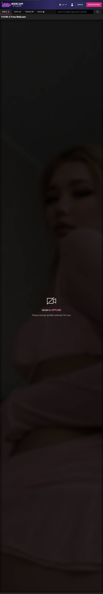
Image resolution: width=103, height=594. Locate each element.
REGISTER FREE (94, 5)
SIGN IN (80, 5)
